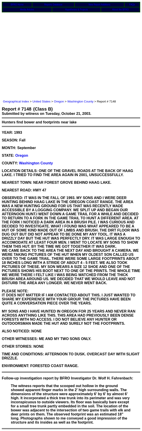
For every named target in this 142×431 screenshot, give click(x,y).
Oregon (59, 101)
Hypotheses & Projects (76, 9)
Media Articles (27, 9)
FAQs (132, 4)
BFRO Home (17, 4)
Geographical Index (16, 101)
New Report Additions (99, 4)
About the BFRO (120, 9)
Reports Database (53, 4)
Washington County (80, 101)
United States (41, 101)
